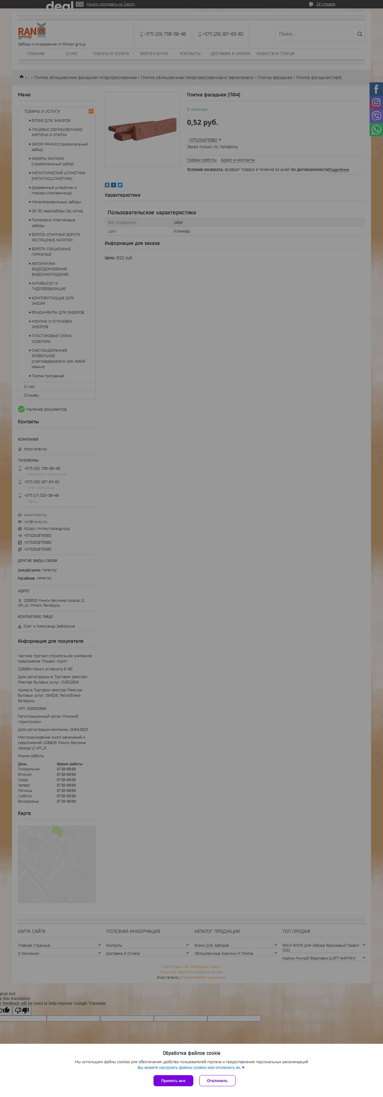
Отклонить (217, 1080)
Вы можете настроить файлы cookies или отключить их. (189, 1067)
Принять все (173, 1080)
